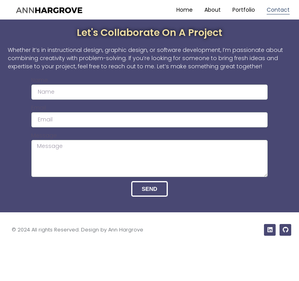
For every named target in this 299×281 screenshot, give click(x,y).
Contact (278, 10)
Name (39, 80)
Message (44, 135)
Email (38, 108)
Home (184, 10)
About (212, 10)
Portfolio (243, 10)
